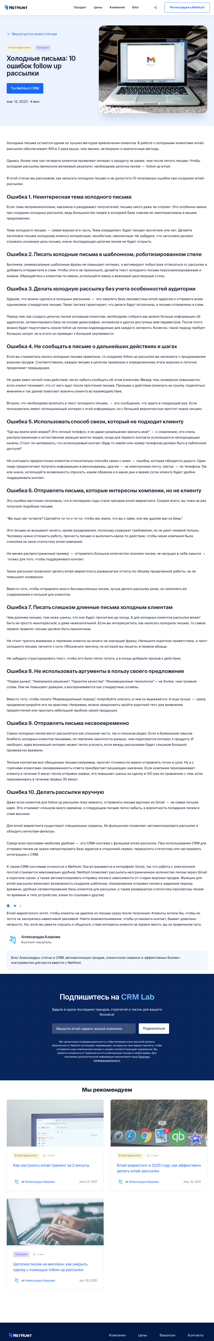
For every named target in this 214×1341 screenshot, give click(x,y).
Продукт (80, 7)
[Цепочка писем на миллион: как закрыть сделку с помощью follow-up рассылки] (55, 1221)
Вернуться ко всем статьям (32, 34)
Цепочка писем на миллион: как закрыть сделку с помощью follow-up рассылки (50, 1267)
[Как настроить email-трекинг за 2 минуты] (55, 1123)
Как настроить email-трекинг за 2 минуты (51, 1165)
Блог (135, 7)
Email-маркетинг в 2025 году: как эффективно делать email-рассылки (159, 1168)
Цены (98, 7)
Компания (117, 7)
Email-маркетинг (20, 47)
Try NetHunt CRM (25, 88)
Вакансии (167, 1335)
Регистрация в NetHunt (187, 7)
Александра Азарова (40, 1182)
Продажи (43, 47)
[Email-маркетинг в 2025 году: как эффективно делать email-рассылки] (159, 1123)
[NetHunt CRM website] (20, 1335)
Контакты (196, 1335)
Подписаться (154, 1028)
